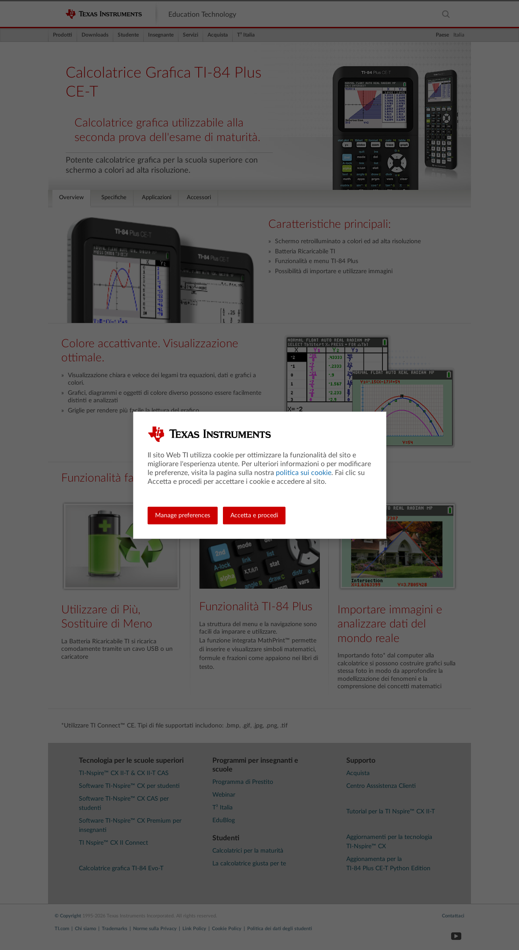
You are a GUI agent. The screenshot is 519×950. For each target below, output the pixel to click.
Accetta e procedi (254, 515)
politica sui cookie (303, 472)
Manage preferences (182, 515)
